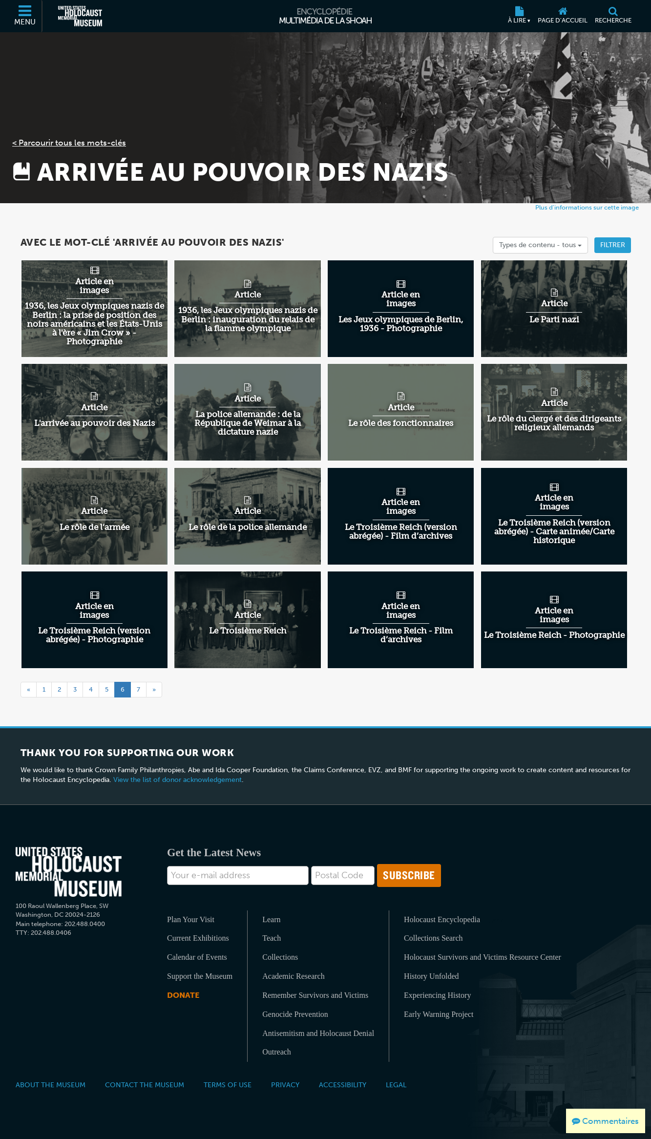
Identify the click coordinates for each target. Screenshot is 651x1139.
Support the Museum (199, 976)
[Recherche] (613, 16)
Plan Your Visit (190, 919)
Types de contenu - (540, 245)
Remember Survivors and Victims (315, 995)
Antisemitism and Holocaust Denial (318, 1033)
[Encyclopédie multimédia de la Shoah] (325, 16)
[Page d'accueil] (562, 16)
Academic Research (293, 976)
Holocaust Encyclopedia (442, 919)
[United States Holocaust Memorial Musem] (69, 872)
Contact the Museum (144, 1084)
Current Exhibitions (198, 938)
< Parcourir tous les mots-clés (69, 143)
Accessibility (342, 1084)
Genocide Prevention (295, 1014)
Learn (271, 919)
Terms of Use (228, 1084)
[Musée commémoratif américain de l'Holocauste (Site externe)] (80, 16)
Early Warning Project (438, 1014)
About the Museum (50, 1084)
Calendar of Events (197, 957)
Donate (183, 995)
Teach (271, 938)
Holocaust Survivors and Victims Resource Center (482, 957)
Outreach (276, 1052)
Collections (280, 957)
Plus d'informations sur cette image (587, 207)
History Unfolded (431, 976)
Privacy (285, 1084)
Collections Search (433, 938)
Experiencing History (437, 995)
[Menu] (25, 16)
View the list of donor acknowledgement (177, 780)
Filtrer (612, 245)
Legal (396, 1084)
